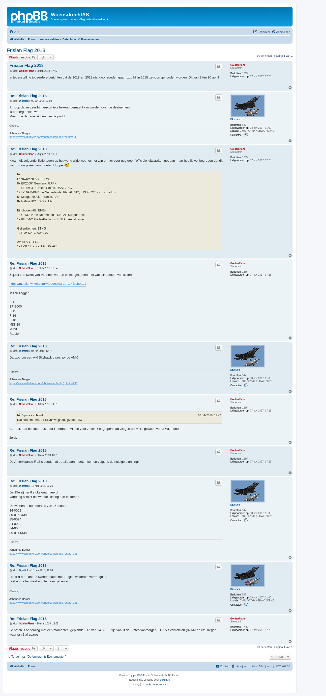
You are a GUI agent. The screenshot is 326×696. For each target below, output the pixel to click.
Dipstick (235, 119)
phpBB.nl (165, 679)
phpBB (137, 675)
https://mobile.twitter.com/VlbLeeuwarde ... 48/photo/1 (47, 283)
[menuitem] (14, 32)
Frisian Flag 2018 (26, 50)
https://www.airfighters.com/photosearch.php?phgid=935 (43, 136)
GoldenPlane (237, 65)
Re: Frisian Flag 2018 (28, 96)
